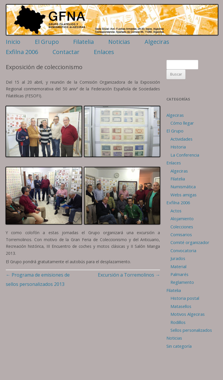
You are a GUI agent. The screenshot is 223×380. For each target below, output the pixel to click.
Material (178, 266)
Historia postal (184, 298)
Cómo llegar (182, 123)
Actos (175, 211)
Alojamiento (182, 218)
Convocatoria (183, 250)
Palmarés (179, 274)
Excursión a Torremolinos (129, 275)
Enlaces (104, 52)
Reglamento (182, 282)
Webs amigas (183, 195)
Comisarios (181, 234)
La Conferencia (184, 155)
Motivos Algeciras (187, 314)
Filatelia (83, 42)
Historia (178, 147)
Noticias (119, 42)
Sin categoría (179, 346)
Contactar (66, 52)
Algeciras (157, 42)
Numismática (183, 186)
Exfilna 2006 (22, 52)
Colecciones (181, 227)
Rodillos (178, 322)
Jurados (177, 258)
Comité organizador (189, 242)
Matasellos (180, 306)
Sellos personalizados (191, 330)
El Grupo (47, 42)
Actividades (181, 139)
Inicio (13, 42)
